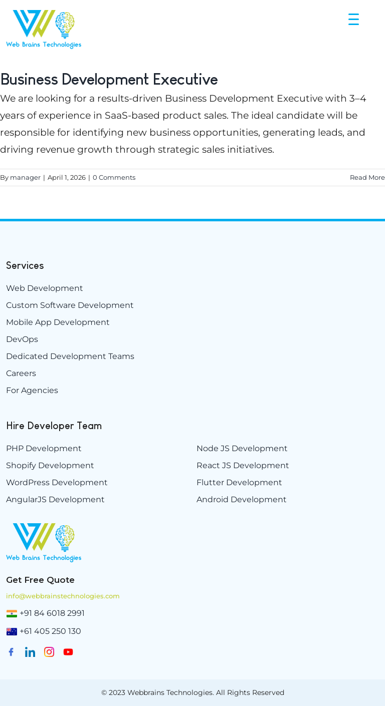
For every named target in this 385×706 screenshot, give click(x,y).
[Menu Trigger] (354, 19)
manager (25, 177)
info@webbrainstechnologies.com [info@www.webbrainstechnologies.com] (63, 596)
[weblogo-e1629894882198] (43, 527)
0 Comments (114, 177)
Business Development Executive (109, 79)
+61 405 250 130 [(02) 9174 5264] (50, 631)
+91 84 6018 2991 (52, 613)
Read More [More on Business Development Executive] (367, 177)
